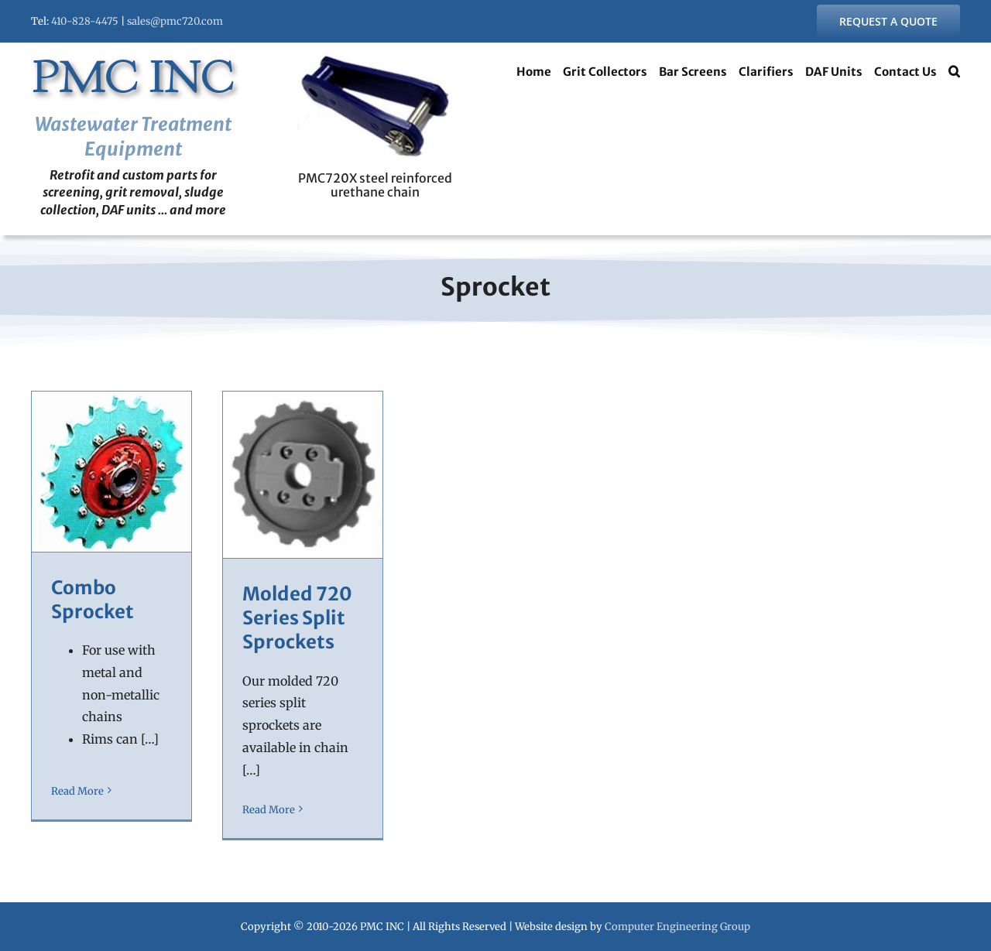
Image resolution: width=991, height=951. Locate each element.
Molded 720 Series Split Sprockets (297, 618)
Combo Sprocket (92, 600)
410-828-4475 (84, 21)
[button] (954, 73)
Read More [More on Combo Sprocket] (77, 809)
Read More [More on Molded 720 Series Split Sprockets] (268, 809)
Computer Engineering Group (677, 926)
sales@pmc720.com (175, 21)
